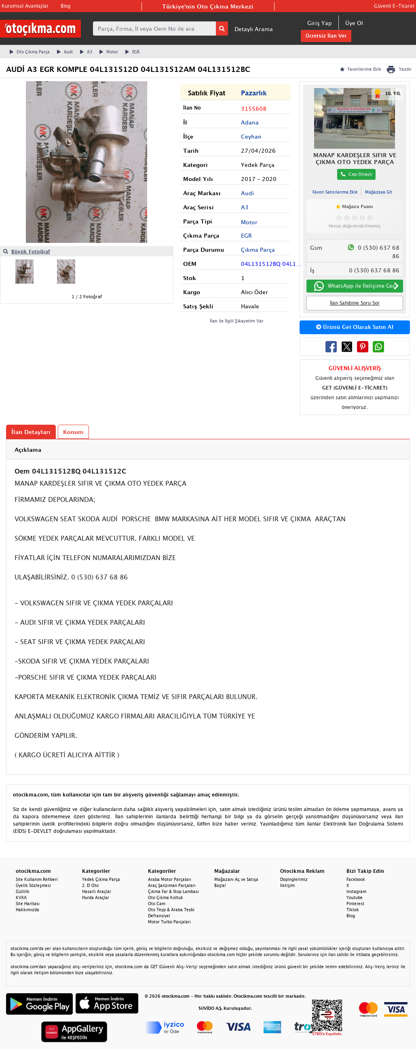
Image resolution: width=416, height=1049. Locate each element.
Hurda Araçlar (95, 897)
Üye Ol (354, 22)
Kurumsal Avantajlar (25, 6)
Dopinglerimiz (294, 879)
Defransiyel (159, 915)
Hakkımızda (27, 909)
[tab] (208, 449)
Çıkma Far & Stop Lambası (173, 891)
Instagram (356, 891)
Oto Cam (156, 903)
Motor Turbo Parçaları (169, 921)
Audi (65, 51)
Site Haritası (28, 903)
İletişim (287, 885)
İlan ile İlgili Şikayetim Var (237, 320)
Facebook (355, 879)
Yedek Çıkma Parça (101, 879)
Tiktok (352, 909)
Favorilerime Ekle (360, 69)
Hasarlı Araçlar (96, 891)
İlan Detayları (31, 431)
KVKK (21, 897)
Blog (65, 6)
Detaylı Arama (253, 28)
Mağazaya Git (378, 192)
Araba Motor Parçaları (169, 879)
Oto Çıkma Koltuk (165, 897)
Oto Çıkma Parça (30, 51)
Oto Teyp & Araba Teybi (171, 909)
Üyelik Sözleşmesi (33, 885)
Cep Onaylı (356, 174)
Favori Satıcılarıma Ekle (335, 192)
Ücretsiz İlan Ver (326, 36)
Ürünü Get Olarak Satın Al (354, 327)
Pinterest (355, 903)
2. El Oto (90, 885)
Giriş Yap (319, 22)
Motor (108, 51)
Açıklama (28, 449)
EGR (132, 51)
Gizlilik (23, 891)
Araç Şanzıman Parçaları (172, 885)
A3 (86, 51)
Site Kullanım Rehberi (37, 879)
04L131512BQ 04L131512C (272, 263)
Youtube (354, 897)
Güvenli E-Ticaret (394, 6)
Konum (73, 431)
